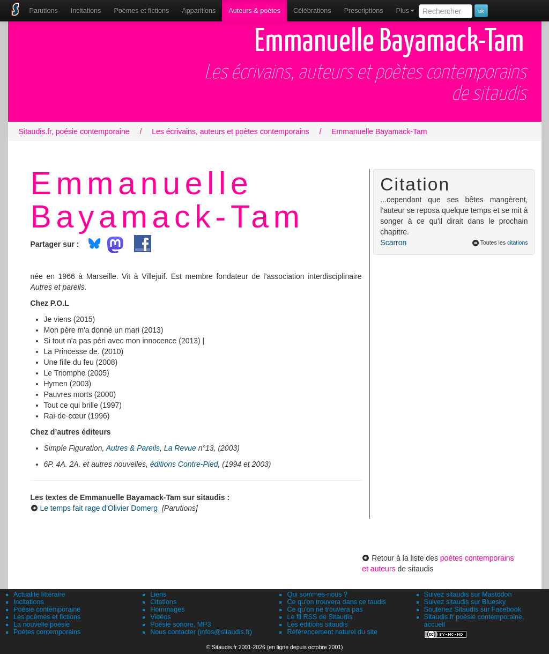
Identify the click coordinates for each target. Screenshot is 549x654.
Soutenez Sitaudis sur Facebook (472, 609)
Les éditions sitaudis (317, 624)
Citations (163, 602)
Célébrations (312, 10)
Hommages (167, 609)
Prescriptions (363, 10)
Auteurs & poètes (254, 10)
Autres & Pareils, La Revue (151, 448)
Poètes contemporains (46, 632)
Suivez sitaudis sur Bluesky (465, 602)
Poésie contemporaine (46, 609)
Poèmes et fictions (141, 10)
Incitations (28, 602)
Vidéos (160, 617)
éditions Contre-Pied (184, 464)
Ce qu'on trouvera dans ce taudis (336, 602)
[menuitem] (43, 10)
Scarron (393, 242)
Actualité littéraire (39, 594)
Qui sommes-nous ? (317, 594)
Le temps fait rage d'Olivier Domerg (99, 508)
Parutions (43, 10)
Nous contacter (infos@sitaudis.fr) (201, 632)
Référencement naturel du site (332, 632)
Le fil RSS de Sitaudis (319, 617)
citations (517, 242)
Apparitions (199, 10)
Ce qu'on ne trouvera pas (324, 609)
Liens (158, 594)
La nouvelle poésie (41, 624)
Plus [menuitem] (405, 10)
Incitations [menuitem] (86, 10)
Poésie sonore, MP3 (180, 624)
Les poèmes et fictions (46, 617)
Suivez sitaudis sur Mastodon (468, 594)
